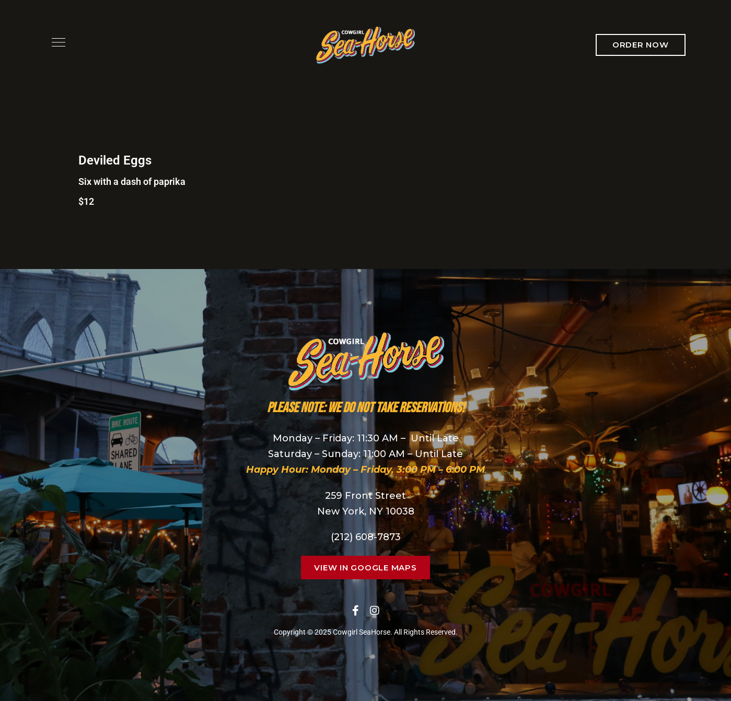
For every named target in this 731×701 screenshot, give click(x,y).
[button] (641, 45)
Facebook (355, 610)
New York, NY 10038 (365, 511)
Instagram (374, 610)
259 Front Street (365, 495)
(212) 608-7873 (366, 537)
